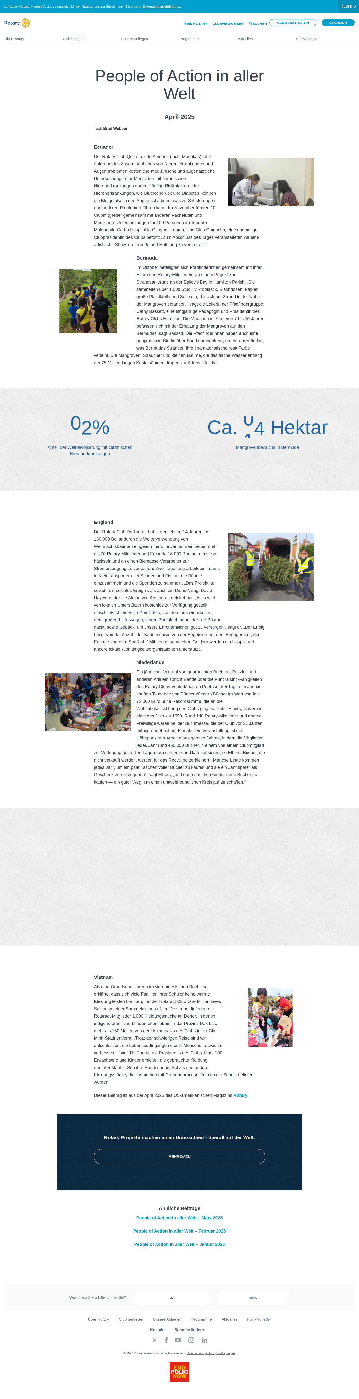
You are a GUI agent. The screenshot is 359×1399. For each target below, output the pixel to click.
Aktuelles (262, 37)
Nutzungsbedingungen (220, 1353)
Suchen (260, 23)
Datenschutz (195, 1353)
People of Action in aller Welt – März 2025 (179, 1218)
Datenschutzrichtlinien (160, 6)
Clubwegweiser (228, 24)
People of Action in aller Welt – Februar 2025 (179, 1231)
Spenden (338, 23)
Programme (204, 37)
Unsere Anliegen (145, 37)
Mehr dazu (179, 1156)
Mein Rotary (195, 24)
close (347, 6)
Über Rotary (28, 37)
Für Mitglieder (325, 37)
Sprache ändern (189, 1330)
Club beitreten (293, 23)
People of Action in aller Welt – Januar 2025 (179, 1244)
